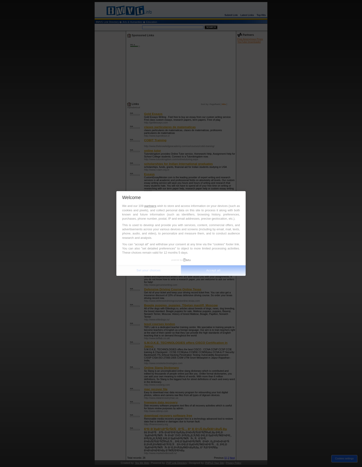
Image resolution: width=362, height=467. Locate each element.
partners (150, 206)
